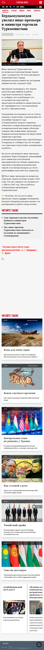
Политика (35, 34)
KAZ (3, 7)
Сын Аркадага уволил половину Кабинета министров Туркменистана (21, 220)
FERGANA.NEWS (22, 2)
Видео (22, 11)
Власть (28, 34)
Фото (29, 11)
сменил (23, 198)
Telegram (30, 250)
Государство (19, 34)
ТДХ (29, 83)
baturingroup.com (22, 648)
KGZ (7, 7)
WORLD (22, 7)
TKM (14, 7)
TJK (10, 7)
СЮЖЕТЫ (37, 11)
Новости (5, 11)
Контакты (5, 643)
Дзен (7, 253)
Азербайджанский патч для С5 (12, 588)
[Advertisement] (22, 290)
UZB (17, 7)
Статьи (14, 11)
